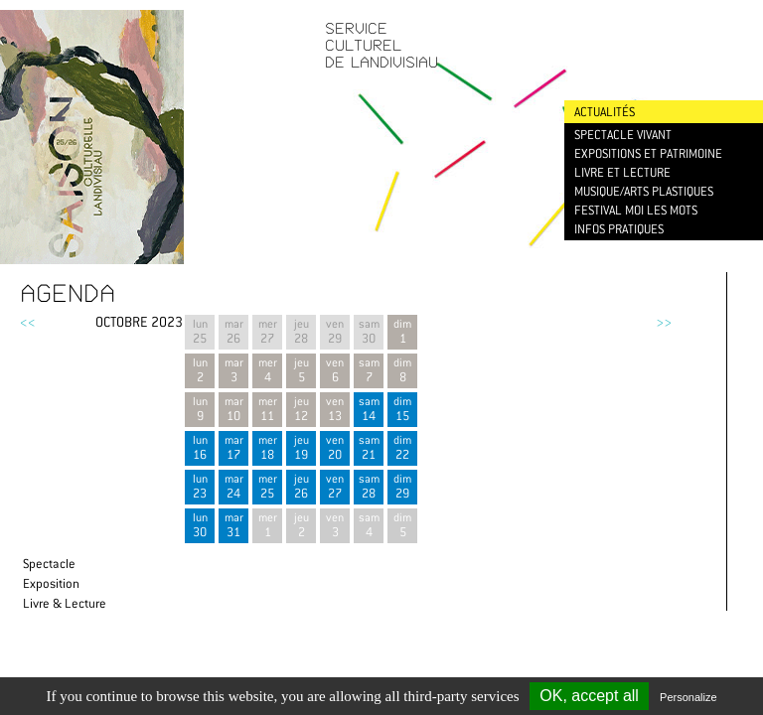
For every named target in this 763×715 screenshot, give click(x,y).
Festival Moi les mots (635, 210)
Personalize (688, 697)
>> (664, 322)
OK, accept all (589, 695)
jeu (301, 447)
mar (233, 447)
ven (335, 447)
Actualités (604, 111)
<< (28, 322)
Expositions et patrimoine (648, 153)
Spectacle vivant (623, 134)
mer (267, 447)
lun (200, 447)
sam (368, 408)
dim (402, 408)
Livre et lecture (622, 172)
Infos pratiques (619, 228)
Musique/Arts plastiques (643, 191)
